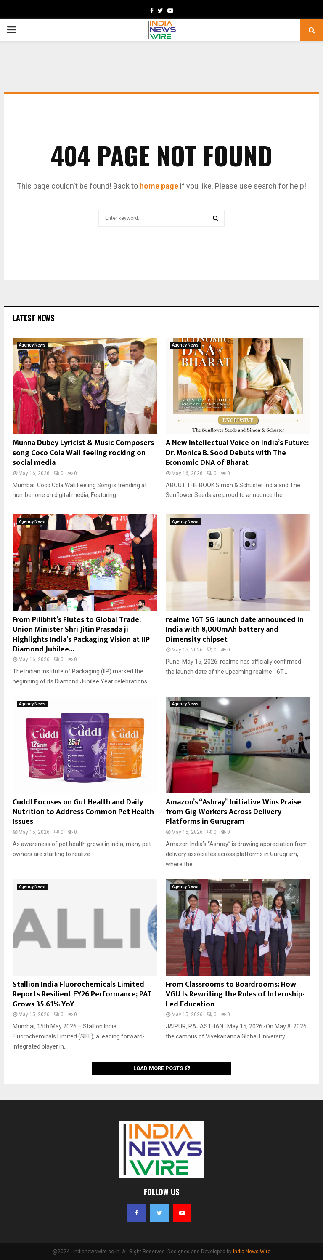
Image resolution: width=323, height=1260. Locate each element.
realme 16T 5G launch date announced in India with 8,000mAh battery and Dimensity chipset (235, 630)
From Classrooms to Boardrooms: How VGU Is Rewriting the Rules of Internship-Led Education (235, 994)
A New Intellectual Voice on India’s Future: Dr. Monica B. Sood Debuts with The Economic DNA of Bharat (237, 453)
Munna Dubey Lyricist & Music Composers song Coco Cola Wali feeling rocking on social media (83, 453)
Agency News (32, 345)
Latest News (33, 317)
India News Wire (251, 1252)
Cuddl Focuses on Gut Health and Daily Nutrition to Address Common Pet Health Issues (83, 812)
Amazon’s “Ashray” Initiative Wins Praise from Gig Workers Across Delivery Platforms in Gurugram (233, 812)
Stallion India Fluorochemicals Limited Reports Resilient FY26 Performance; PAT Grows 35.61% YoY (82, 994)
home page (159, 186)
